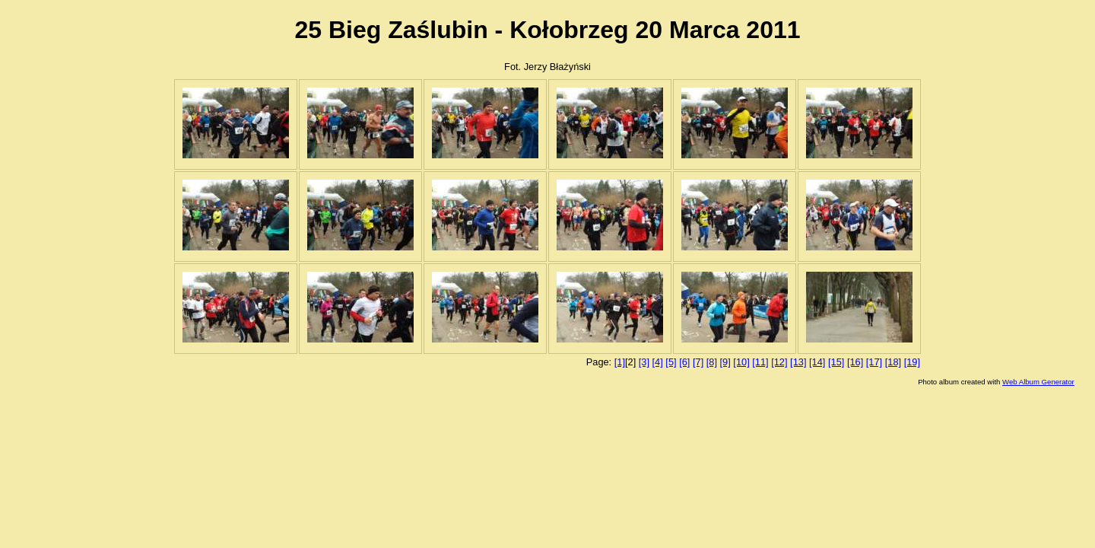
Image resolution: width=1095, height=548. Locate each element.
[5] (670, 362)
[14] (817, 362)
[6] (684, 362)
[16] (855, 362)
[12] (779, 362)
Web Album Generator (1038, 382)
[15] (836, 362)
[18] (893, 362)
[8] (711, 362)
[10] (741, 362)
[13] (798, 362)
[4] (657, 362)
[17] (874, 362)
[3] (644, 362)
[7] (698, 362)
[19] (912, 362)
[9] (725, 362)
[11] (760, 362)
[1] (619, 362)
